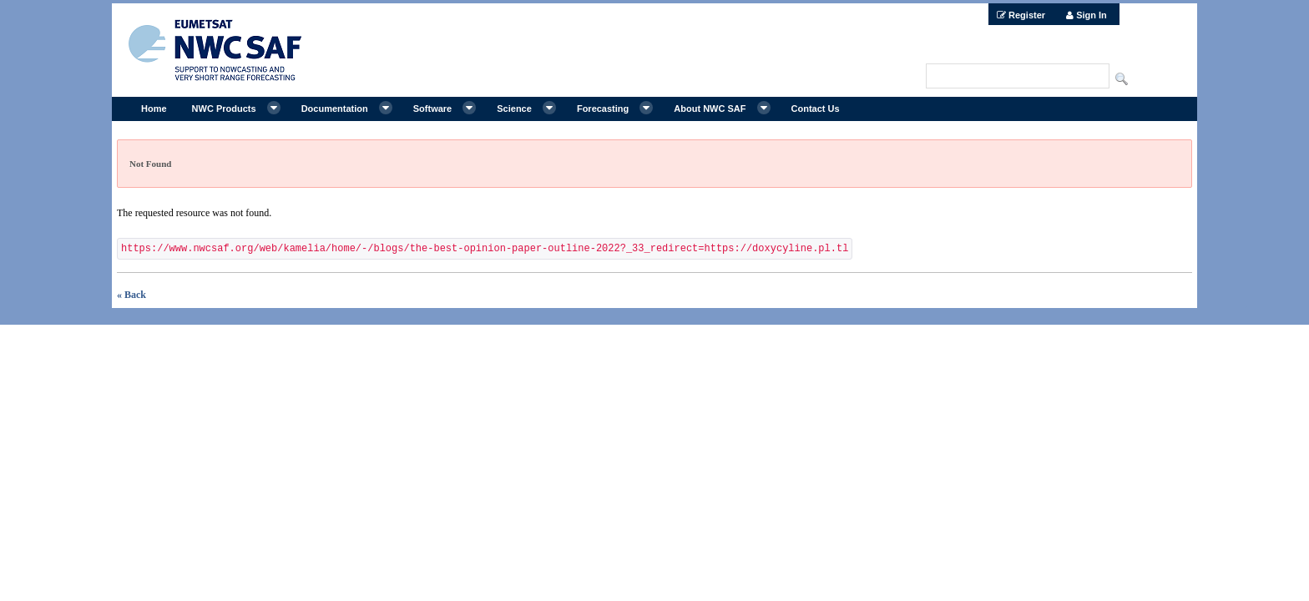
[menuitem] (1021, 14)
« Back (131, 294)
